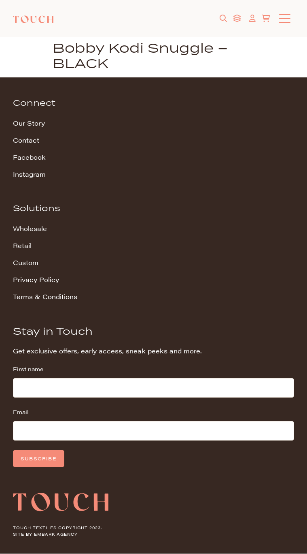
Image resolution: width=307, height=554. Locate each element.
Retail (22, 245)
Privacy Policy (36, 279)
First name (28, 369)
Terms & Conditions (45, 296)
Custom (25, 262)
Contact (26, 140)
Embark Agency (56, 534)
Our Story (29, 123)
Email (21, 412)
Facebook (29, 157)
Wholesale (30, 228)
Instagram (29, 174)
